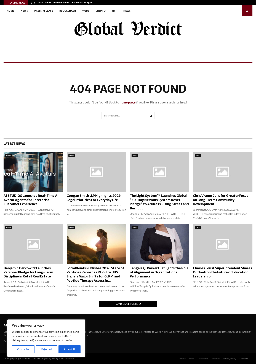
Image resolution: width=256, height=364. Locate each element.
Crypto (101, 10)
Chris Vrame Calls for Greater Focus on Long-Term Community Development (220, 200)
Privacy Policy (229, 358)
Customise (23, 349)
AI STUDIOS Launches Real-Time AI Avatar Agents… (67, 2)
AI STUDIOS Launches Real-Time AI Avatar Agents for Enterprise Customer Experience (31, 200)
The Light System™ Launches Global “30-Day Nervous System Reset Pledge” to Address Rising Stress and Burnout (159, 202)
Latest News (14, 144)
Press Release (43, 10)
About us (215, 358)
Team (191, 358)
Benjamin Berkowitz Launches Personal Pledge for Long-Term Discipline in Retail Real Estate (28, 272)
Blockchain (67, 10)
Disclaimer (203, 358)
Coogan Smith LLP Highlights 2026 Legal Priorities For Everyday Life (94, 198)
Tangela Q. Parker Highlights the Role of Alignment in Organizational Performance (159, 272)
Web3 (85, 10)
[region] (46, 338)
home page (127, 102)
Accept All (69, 349)
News (24, 10)
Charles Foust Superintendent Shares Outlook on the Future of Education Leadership (222, 272)
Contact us (244, 358)
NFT (114, 10)
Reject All (46, 349)
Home (10, 10)
